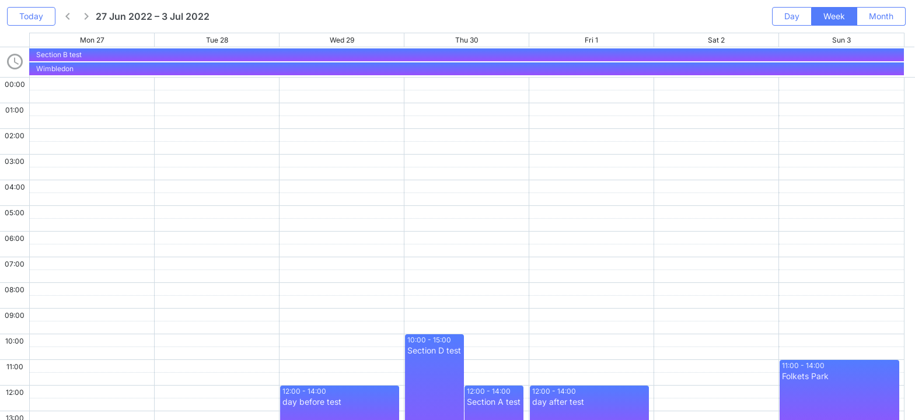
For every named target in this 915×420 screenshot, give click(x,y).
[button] (67, 16)
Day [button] (791, 16)
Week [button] (834, 16)
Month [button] (881, 16)
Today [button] (31, 16)
